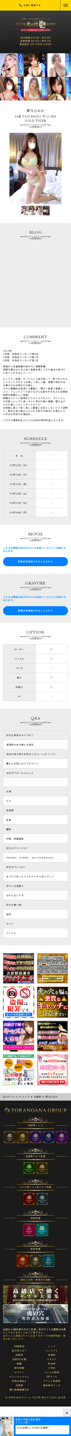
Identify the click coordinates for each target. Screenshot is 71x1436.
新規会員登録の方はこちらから (35, 561)
